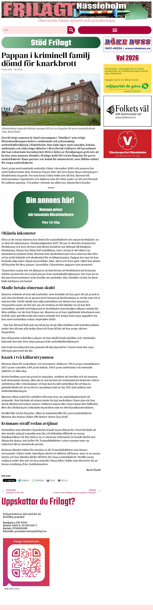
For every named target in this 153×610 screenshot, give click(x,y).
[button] (115, 30)
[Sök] (71, 30)
